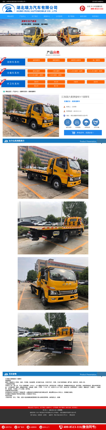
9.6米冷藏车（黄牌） (56, 75)
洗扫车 (96, 82)
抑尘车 (56, 82)
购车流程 (83, 16)
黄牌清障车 (56, 60)
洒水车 (36, 82)
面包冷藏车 (36, 71)
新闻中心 (48, 16)
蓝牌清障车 (36, 60)
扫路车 (76, 82)
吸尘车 (36, 86)
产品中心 (23, 16)
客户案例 (71, 16)
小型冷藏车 (56, 71)
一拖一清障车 (96, 60)
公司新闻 (59, 16)
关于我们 (36, 16)
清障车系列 (23, 91)
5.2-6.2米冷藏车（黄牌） (95, 71)
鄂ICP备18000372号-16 (61, 415)
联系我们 (95, 16)
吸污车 (56, 86)
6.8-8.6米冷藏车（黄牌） (36, 75)
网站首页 (10, 16)
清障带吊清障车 (76, 60)
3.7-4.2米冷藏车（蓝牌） (76, 71)
